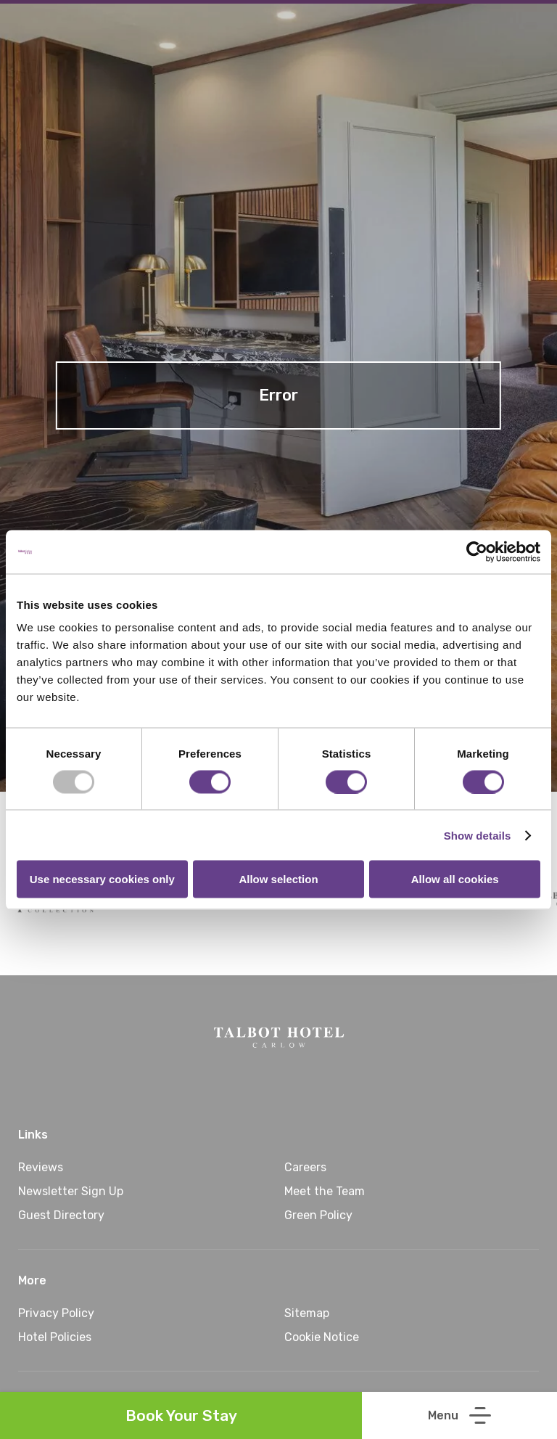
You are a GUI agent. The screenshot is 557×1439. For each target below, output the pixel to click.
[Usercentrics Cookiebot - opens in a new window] (476, 551)
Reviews (40, 1167)
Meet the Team (324, 1191)
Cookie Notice (321, 1337)
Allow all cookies (455, 879)
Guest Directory (61, 1215)
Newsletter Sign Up (70, 1191)
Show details (477, 835)
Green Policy (318, 1215)
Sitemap (306, 1313)
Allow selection (278, 879)
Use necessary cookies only (102, 879)
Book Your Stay (181, 1415)
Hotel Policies (54, 1337)
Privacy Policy (56, 1313)
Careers (305, 1167)
